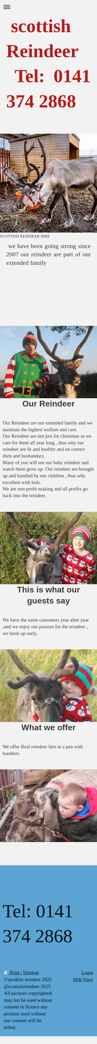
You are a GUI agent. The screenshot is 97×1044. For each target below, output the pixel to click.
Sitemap (31, 972)
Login (87, 972)
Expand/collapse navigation (48, 6)
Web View (83, 979)
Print (12, 972)
